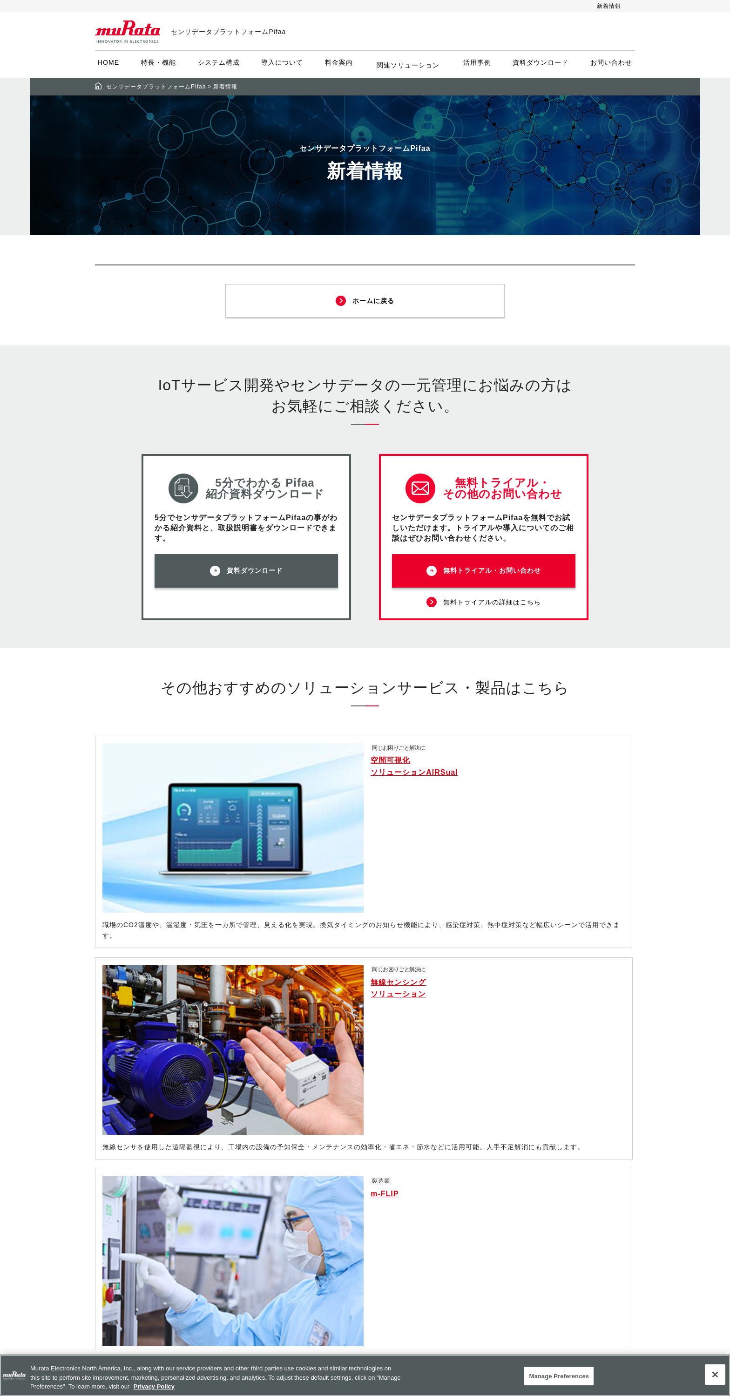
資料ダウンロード (539, 65)
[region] (365, 1375)
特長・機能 (160, 65)
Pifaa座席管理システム (301, 1242)
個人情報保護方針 (544, 1175)
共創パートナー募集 (295, 1324)
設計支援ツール (462, 1209)
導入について (284, 65)
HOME (110, 65)
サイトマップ (536, 1234)
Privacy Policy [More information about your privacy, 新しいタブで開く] (154, 1386)
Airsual (275, 1258)
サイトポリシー (540, 1142)
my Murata (455, 1258)
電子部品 (451, 1142)
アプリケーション (466, 1175)
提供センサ (280, 1192)
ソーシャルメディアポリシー (562, 1159)
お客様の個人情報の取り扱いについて (547, 1196)
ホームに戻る (374, 298)
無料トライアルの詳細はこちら (492, 598)
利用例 (273, 1291)
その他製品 (454, 1192)
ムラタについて (462, 1242)
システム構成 (221, 65)
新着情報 (609, 6)
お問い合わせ (609, 65)
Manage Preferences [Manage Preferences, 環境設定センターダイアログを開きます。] (559, 1375)
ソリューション (462, 1159)
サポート (451, 1225)
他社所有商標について (551, 1217)
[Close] (715, 1374)
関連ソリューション (408, 65)
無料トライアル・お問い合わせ (492, 569)
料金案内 (341, 65)
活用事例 (475, 65)
